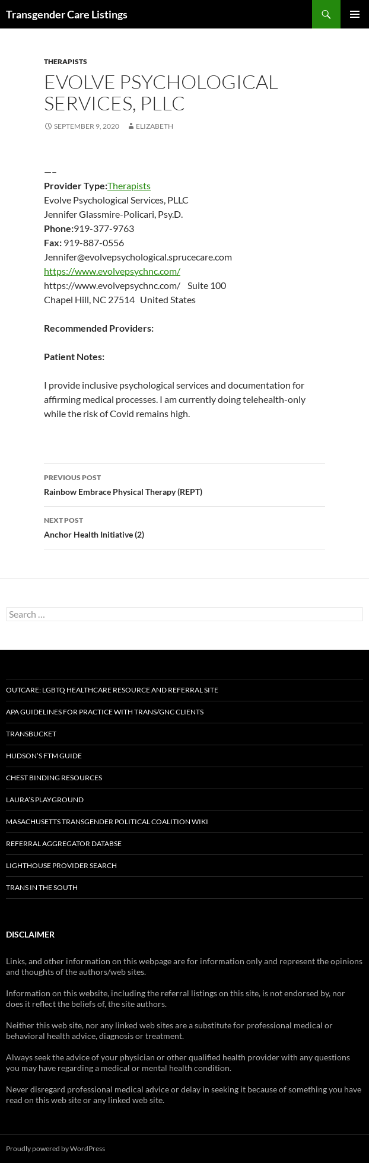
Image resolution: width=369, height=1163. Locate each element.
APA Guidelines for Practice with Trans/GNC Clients (104, 711)
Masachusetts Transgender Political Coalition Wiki (107, 821)
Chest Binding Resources (54, 777)
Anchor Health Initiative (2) (184, 526)
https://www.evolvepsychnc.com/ (112, 271)
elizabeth (154, 126)
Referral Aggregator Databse (64, 843)
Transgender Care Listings (67, 14)
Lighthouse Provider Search (61, 865)
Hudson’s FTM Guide (44, 755)
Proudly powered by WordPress (55, 1148)
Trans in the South (42, 887)
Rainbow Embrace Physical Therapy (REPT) (184, 484)
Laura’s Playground (45, 799)
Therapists (65, 61)
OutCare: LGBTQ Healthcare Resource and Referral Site (112, 689)
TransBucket (31, 733)
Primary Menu (355, 14)
